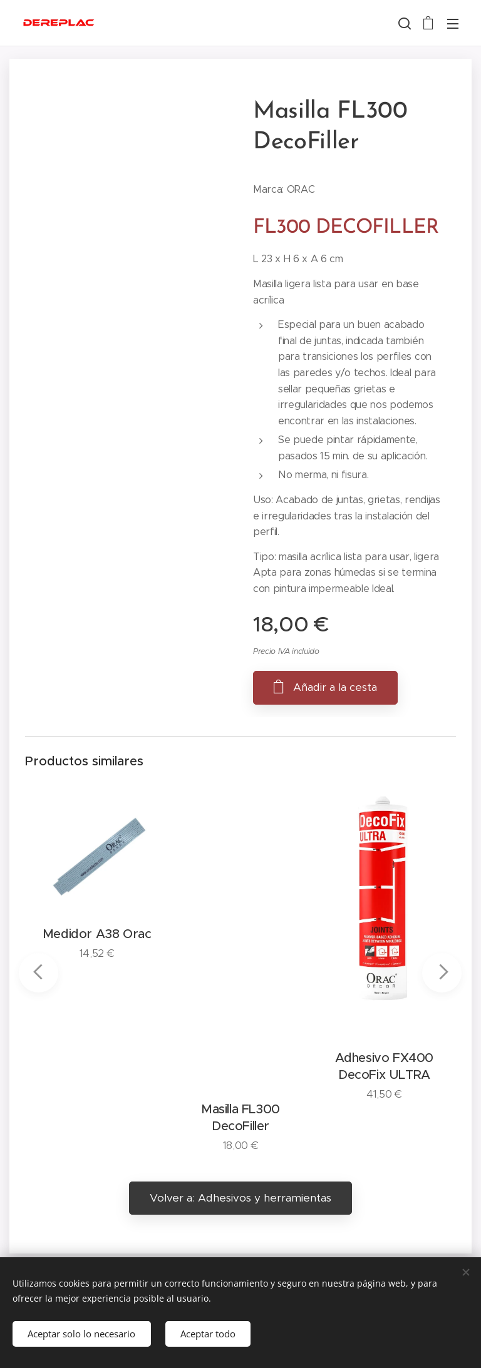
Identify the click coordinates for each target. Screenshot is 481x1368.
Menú (452, 23)
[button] (403, 23)
